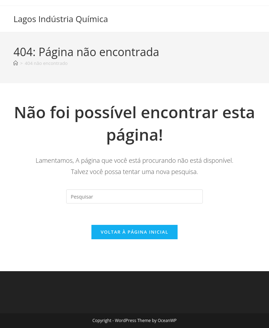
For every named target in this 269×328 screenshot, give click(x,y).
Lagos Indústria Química (60, 19)
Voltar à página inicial (134, 232)
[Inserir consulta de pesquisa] (134, 196)
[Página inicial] (15, 63)
